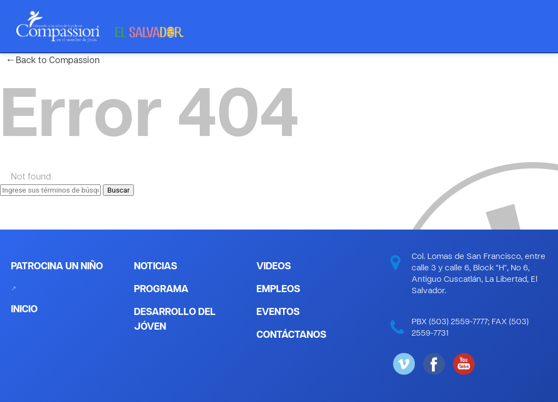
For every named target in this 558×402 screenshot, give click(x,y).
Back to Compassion (52, 61)
